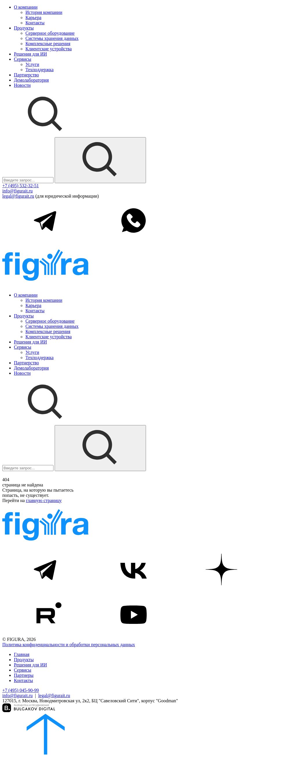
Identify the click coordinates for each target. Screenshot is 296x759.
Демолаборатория (31, 80)
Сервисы (22, 59)
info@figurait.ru (17, 190)
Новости (22, 85)
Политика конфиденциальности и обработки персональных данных (68, 644)
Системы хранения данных (52, 38)
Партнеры (24, 675)
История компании (43, 12)
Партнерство (26, 74)
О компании (26, 7)
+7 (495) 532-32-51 (20, 185)
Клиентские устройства (48, 48)
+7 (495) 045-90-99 (20, 690)
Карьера (33, 17)
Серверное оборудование (50, 33)
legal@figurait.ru (18, 196)
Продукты (24, 27)
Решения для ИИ (30, 54)
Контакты (35, 22)
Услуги (32, 64)
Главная (21, 654)
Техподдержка (39, 69)
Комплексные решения (47, 43)
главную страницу (44, 500)
